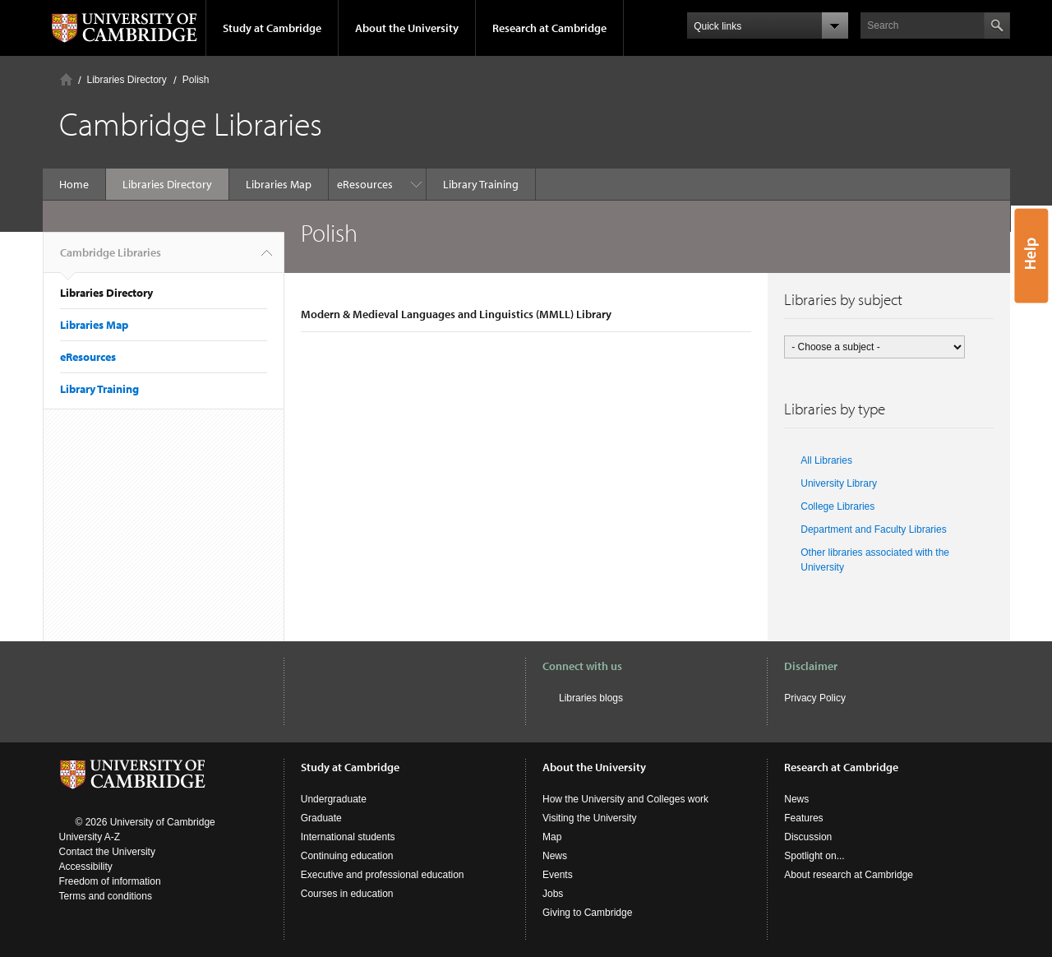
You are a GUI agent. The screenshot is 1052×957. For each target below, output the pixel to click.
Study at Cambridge (272, 28)
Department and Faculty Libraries (873, 529)
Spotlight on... (814, 856)
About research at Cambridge (848, 875)
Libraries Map (278, 184)
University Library (839, 483)
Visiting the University (589, 818)
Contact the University (107, 852)
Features (803, 818)
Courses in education (347, 893)
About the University (407, 28)
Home (66, 79)
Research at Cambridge (549, 28)
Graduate (321, 818)
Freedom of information (110, 881)
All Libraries (826, 460)
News (554, 856)
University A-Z (90, 837)
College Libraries (837, 506)
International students (348, 837)
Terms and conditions (105, 896)
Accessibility (86, 866)
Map (551, 837)
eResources (88, 356)
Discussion (808, 837)
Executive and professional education (382, 875)
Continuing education (347, 856)
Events (557, 875)
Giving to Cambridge (587, 912)
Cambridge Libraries (110, 259)
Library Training (383, 184)
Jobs (552, 893)
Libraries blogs (591, 698)
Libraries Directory (127, 80)
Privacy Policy (815, 698)
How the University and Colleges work (625, 799)
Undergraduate (334, 799)
